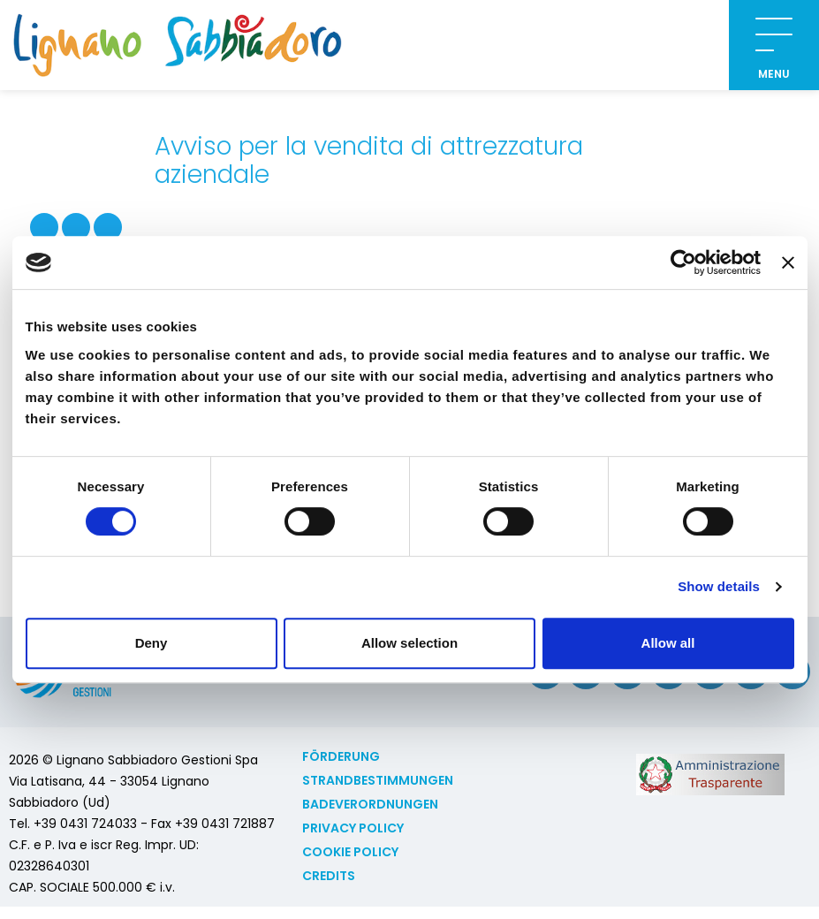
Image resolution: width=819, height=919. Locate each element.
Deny (151, 642)
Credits (328, 876)
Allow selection (409, 642)
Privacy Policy (353, 828)
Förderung (341, 756)
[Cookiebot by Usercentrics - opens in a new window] (683, 262)
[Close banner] (788, 262)
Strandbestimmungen (377, 780)
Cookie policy (350, 852)
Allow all (668, 642)
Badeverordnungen (370, 804)
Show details (719, 586)
